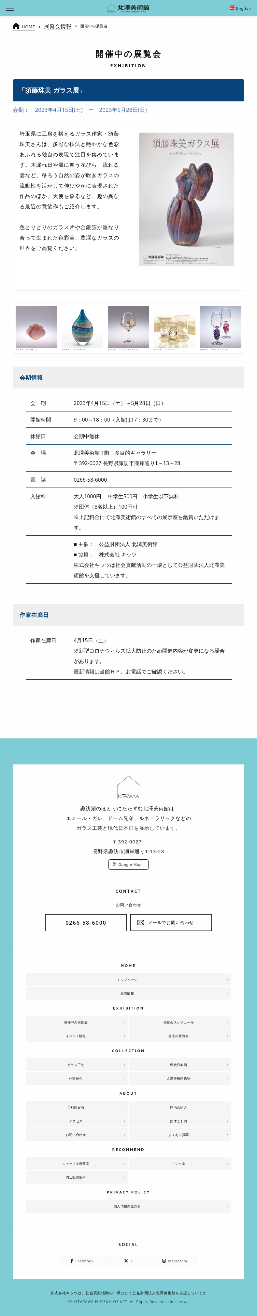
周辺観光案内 (75, 1177)
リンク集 (178, 1163)
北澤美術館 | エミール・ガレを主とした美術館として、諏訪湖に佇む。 (128, 8)
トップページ (127, 979)
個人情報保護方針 (127, 1206)
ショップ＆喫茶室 (76, 1163)
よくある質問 (178, 1134)
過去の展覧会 (178, 1036)
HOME (30, 26)
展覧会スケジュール (178, 1022)
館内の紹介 (178, 1107)
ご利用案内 (75, 1107)
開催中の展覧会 (76, 1022)
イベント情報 (75, 1036)
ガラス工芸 (75, 1064)
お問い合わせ (75, 1134)
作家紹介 (76, 1078)
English (240, 9)
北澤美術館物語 (179, 1078)
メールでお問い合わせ (171, 923)
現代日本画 (178, 1064)
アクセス (76, 1121)
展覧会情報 (61, 26)
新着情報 (127, 993)
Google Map (130, 864)
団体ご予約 (178, 1121)
